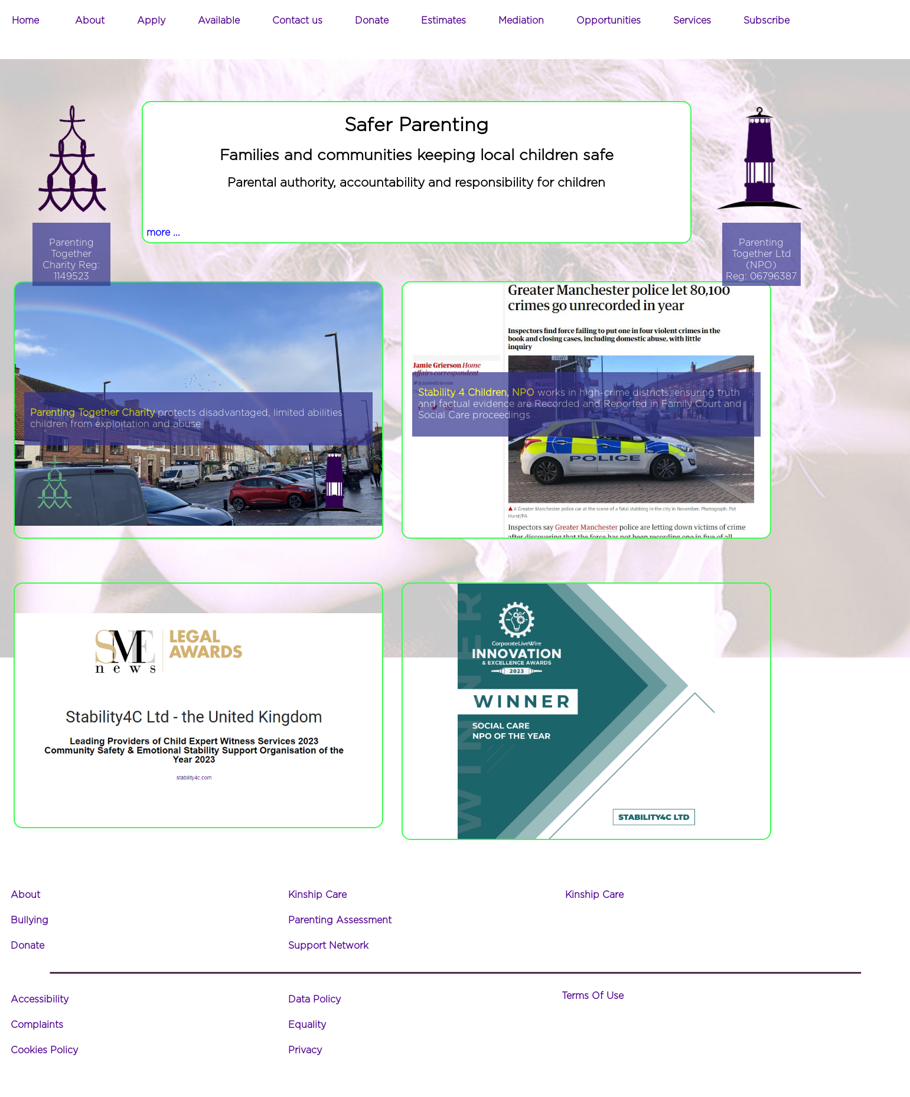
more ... (163, 232)
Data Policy (314, 999)
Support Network (328, 945)
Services (692, 20)
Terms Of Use (593, 996)
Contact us (297, 20)
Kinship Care (317, 895)
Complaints (37, 1025)
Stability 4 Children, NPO (476, 393)
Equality (307, 1025)
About (90, 20)
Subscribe (766, 20)
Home (25, 20)
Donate (372, 20)
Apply (151, 20)
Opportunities (608, 20)
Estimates (443, 20)
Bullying (29, 920)
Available (219, 20)
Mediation (521, 20)
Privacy (305, 1050)
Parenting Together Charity (92, 413)
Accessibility (40, 999)
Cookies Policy (44, 1050)
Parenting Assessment (340, 920)
